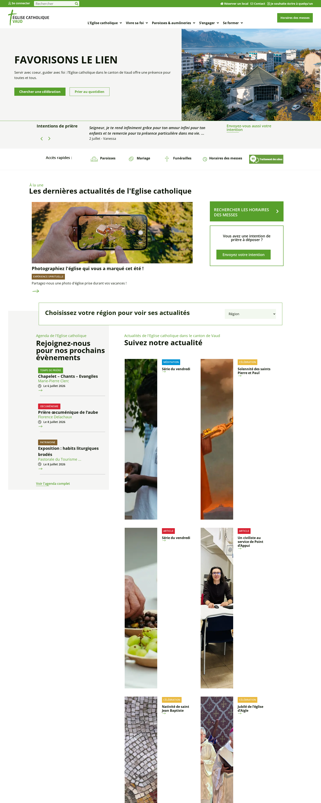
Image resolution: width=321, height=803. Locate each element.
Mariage (143, 158)
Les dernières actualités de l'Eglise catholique (110, 191)
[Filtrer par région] (250, 314)
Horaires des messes (225, 158)
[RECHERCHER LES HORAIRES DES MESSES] (277, 211)
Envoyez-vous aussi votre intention (249, 127)
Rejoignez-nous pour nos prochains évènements (70, 350)
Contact (259, 4)
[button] (49, 138)
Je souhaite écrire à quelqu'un (292, 4)
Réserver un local (236, 4)
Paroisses (107, 158)
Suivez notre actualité (163, 342)
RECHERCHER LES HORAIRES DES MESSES (241, 212)
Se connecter (21, 3)
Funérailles (182, 158)
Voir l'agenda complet (53, 483)
